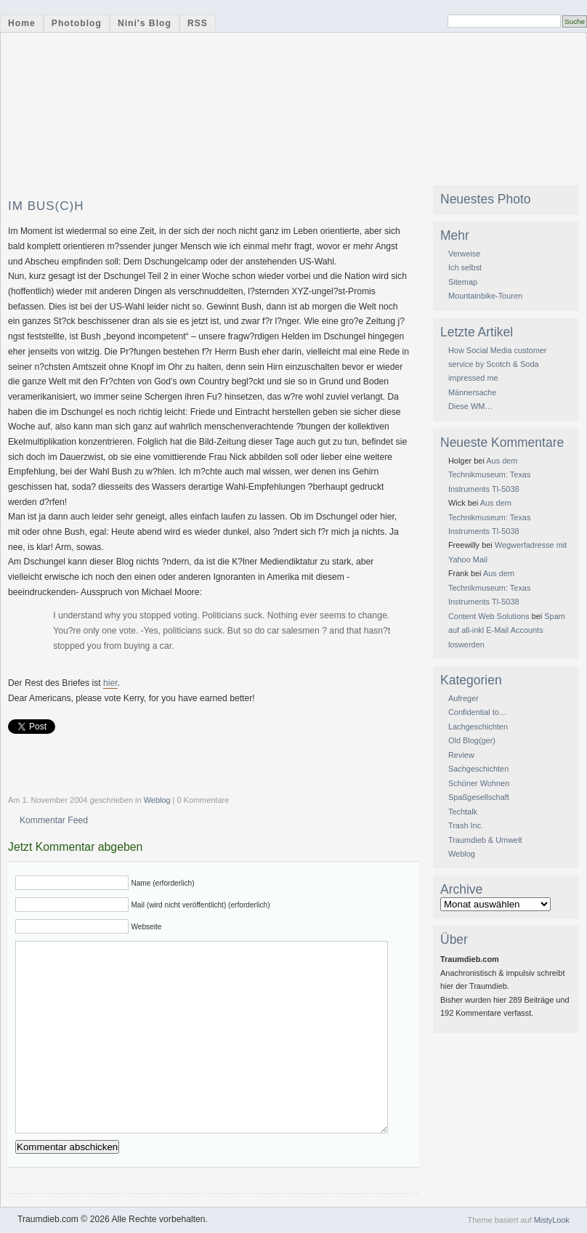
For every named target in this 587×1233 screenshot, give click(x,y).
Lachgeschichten (478, 726)
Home (22, 23)
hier (110, 683)
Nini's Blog (144, 23)
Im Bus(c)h (46, 206)
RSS (197, 23)
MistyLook (552, 1220)
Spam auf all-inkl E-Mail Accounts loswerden (506, 630)
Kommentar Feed (54, 820)
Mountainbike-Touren (485, 295)
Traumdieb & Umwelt (485, 840)
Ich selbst (465, 267)
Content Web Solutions (489, 616)
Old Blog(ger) (471, 740)
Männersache (472, 392)
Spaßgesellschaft (478, 797)
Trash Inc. (465, 825)
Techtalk (462, 811)
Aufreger (463, 698)
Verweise (464, 253)
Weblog (157, 800)
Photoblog (77, 23)
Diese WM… (470, 406)
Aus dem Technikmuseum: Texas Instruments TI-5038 (489, 474)
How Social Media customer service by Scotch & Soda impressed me (497, 364)
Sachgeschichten (478, 768)
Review (461, 755)
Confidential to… (477, 712)
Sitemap (462, 282)
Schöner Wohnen (478, 783)
